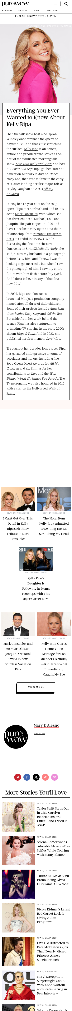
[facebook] (26, 777)
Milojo (25, 299)
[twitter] (36, 777)
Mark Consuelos (26, 214)
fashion (7, 11)
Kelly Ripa (31, 149)
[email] (54, 777)
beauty (23, 11)
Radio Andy (49, 249)
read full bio (39, 734)
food (37, 11)
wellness (52, 11)
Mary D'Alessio (46, 725)
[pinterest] (17, 777)
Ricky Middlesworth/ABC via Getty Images (48, 26)
